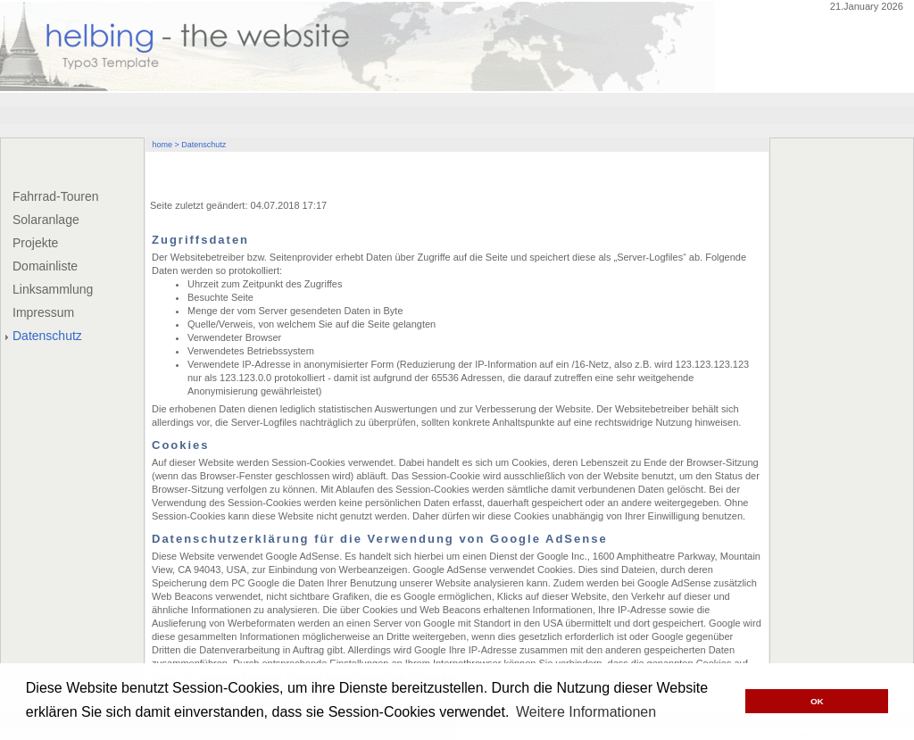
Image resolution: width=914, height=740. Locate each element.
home (163, 144)
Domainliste (45, 266)
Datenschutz (47, 335)
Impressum (43, 312)
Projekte (35, 243)
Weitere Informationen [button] (586, 711)
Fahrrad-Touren (55, 196)
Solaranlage (45, 219)
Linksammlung (52, 289)
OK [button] (817, 701)
